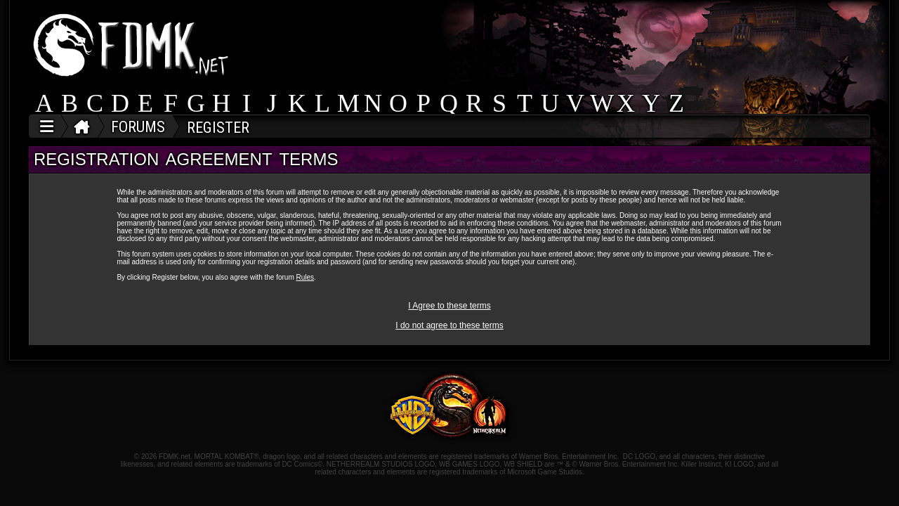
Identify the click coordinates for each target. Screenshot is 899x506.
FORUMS (138, 127)
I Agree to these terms (449, 306)
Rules (305, 277)
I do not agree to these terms (449, 325)
